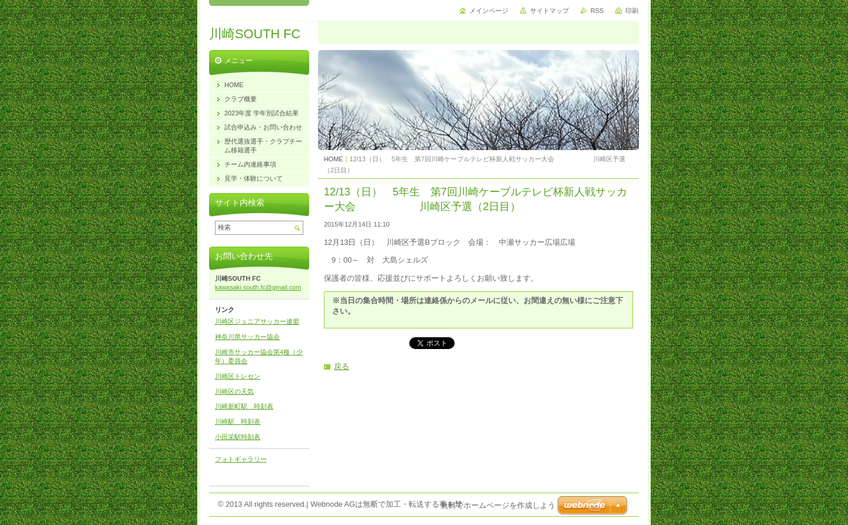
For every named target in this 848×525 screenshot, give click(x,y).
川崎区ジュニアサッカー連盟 (257, 321)
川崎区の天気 (234, 391)
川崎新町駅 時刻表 (244, 406)
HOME (333, 158)
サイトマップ (549, 10)
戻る (341, 366)
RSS (597, 10)
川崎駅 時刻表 (237, 421)
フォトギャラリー (241, 459)
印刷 (631, 10)
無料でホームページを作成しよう (497, 505)
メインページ (488, 10)
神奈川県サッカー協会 (247, 336)
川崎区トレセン (237, 376)
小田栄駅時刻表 (237, 436)
